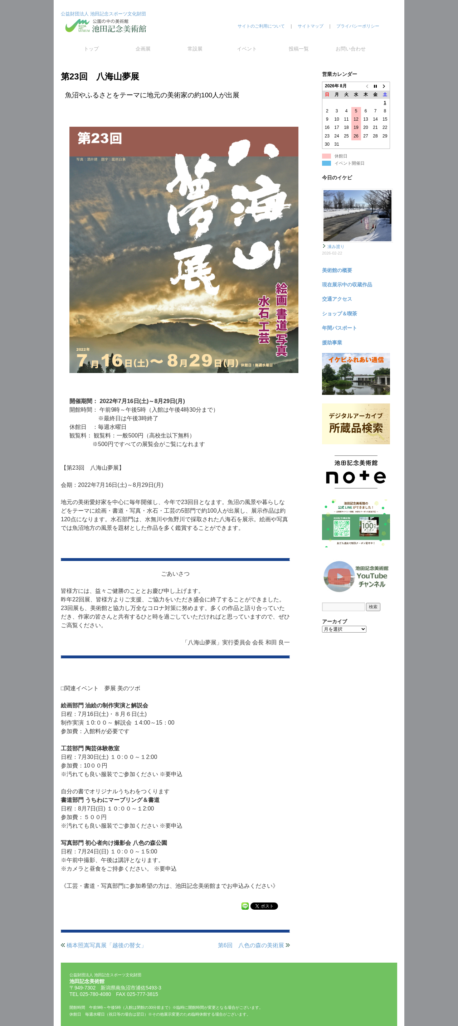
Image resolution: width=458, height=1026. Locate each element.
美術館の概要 (337, 270)
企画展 (143, 49)
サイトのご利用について (261, 26)
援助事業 (332, 342)
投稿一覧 (299, 49)
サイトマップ (310, 26)
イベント (247, 49)
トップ (91, 49)
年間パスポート (339, 328)
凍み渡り (336, 246)
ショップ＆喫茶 (339, 313)
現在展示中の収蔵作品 (347, 284)
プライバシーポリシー (357, 26)
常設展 (195, 49)
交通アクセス (337, 299)
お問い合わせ (351, 49)
